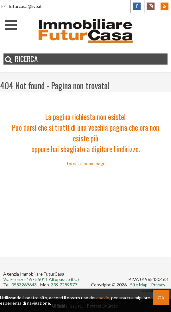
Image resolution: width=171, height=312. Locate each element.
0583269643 (24, 284)
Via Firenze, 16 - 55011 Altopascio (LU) (41, 279)
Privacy (158, 284)
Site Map (139, 284)
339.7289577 (64, 284)
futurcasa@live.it (21, 6)
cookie (102, 297)
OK (161, 297)
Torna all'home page (85, 163)
